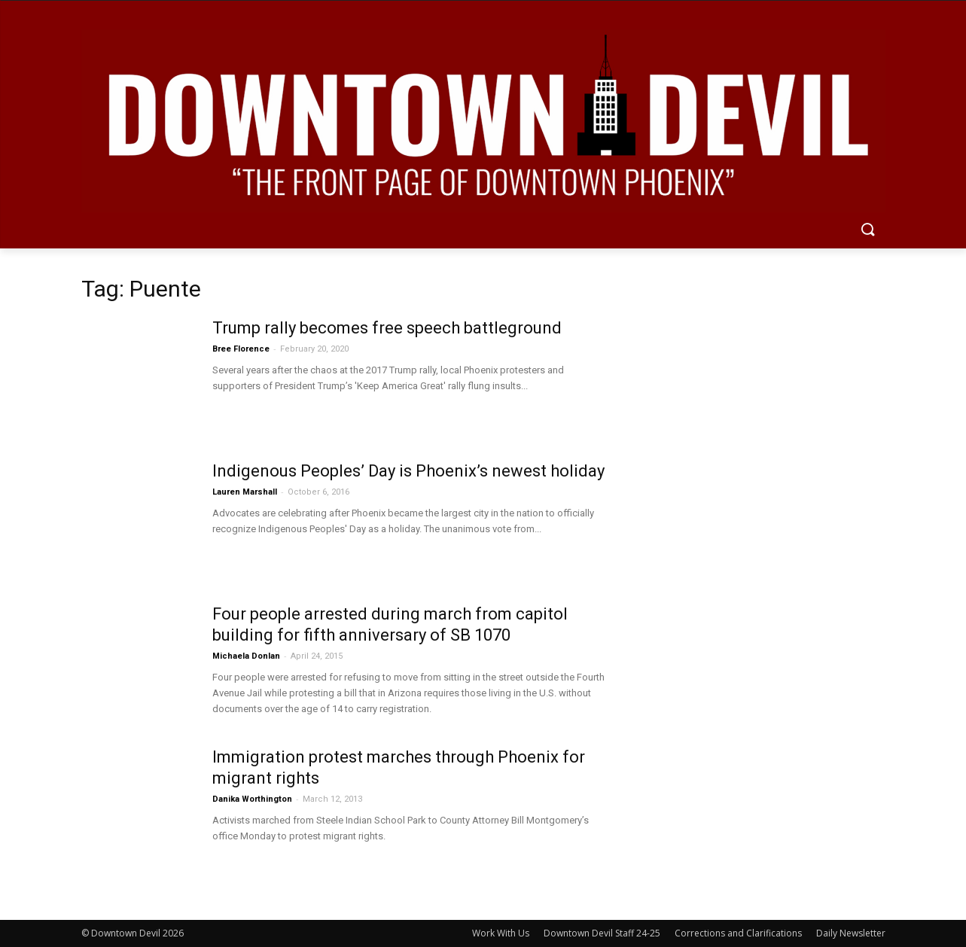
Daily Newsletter (850, 933)
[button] (867, 230)
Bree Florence (241, 349)
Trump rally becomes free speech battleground (387, 327)
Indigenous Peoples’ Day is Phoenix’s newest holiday (408, 470)
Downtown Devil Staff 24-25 (602, 933)
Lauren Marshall (244, 492)
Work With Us (500, 933)
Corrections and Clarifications (738, 933)
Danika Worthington (252, 799)
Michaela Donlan (246, 656)
